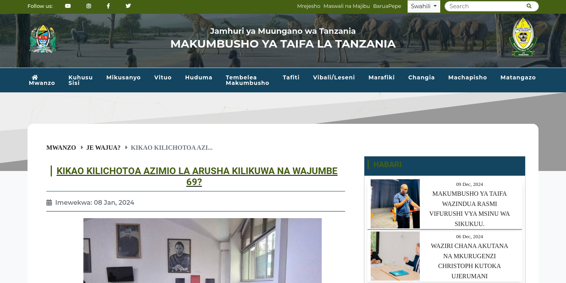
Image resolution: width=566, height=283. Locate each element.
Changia (421, 77)
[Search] (492, 6)
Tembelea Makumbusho (248, 80)
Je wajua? (103, 147)
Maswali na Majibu (346, 6)
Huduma (199, 77)
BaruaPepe (387, 6)
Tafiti (291, 77)
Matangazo (518, 77)
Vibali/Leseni (334, 77)
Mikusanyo (123, 77)
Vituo (163, 77)
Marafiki (381, 77)
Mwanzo (42, 80)
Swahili (421, 6)
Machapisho (467, 77)
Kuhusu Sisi (80, 80)
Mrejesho (308, 6)
